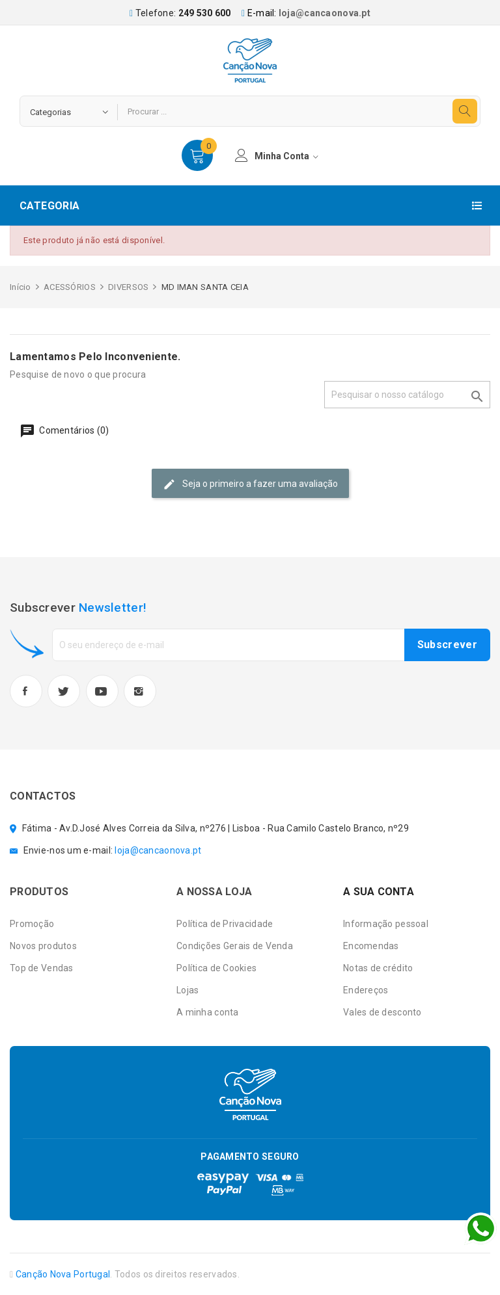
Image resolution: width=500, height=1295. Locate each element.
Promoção (32, 924)
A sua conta (378, 891)
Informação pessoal (385, 924)
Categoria (50, 206)
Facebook (26, 691)
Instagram (140, 691)
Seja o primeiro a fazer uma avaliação (250, 484)
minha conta (276, 155)
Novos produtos (43, 946)
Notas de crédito (378, 968)
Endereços (366, 990)
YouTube (102, 691)
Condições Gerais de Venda (234, 946)
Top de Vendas (42, 968)
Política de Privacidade (224, 924)
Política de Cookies (216, 968)
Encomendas (371, 946)
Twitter (64, 691)
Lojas (187, 990)
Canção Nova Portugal (63, 1274)
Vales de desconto (382, 1012)
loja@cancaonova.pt (324, 13)
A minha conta (207, 1012)
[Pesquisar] (407, 394)
